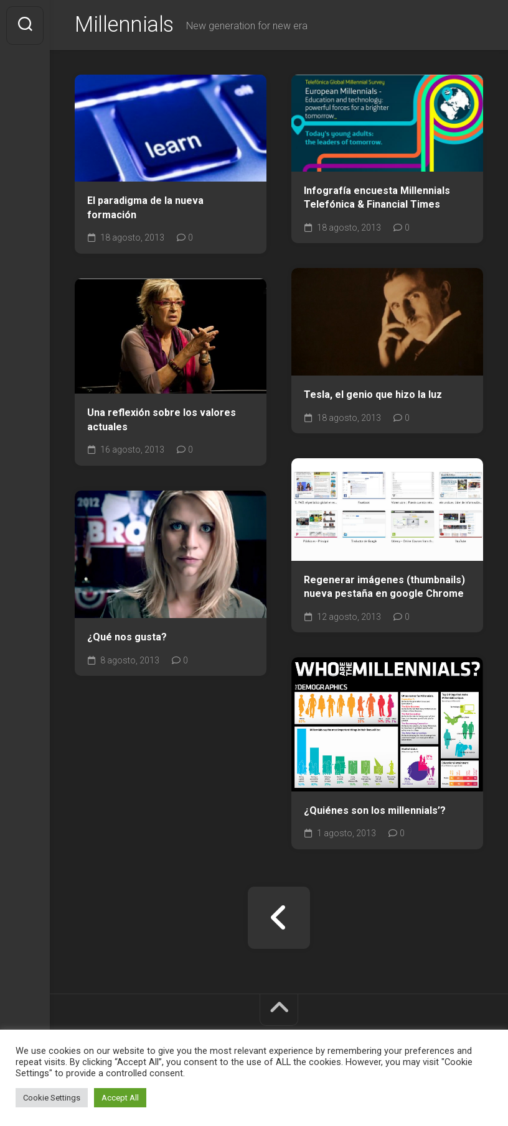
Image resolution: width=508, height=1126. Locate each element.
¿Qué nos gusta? (127, 638)
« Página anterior (279, 919)
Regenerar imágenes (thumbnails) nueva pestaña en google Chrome (384, 588)
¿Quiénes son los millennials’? (375, 812)
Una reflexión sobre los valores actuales (161, 421)
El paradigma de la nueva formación (145, 209)
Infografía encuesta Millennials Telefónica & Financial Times (377, 199)
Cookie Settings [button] (51, 1097)
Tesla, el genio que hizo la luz (373, 396)
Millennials (125, 25)
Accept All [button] (120, 1097)
